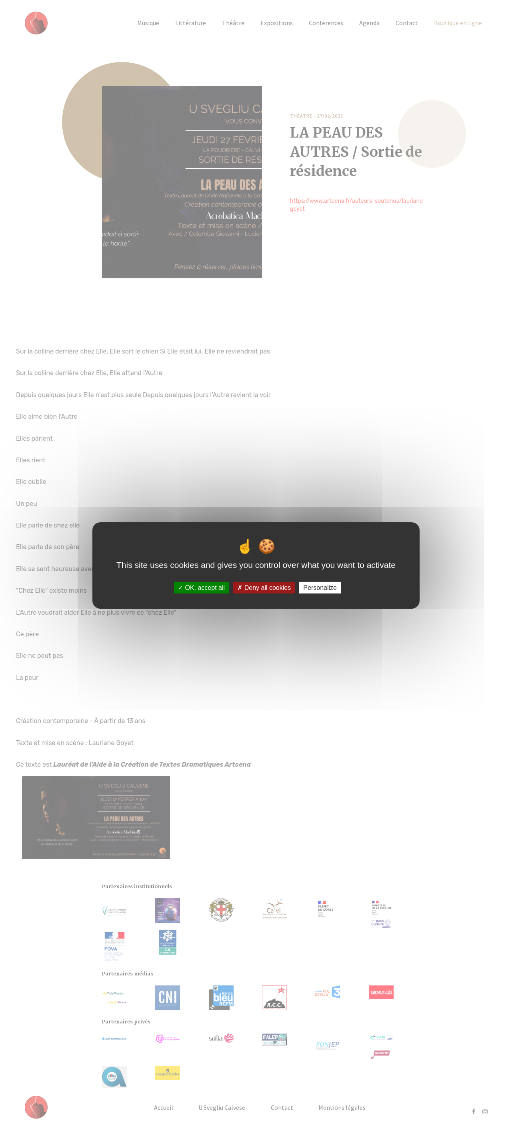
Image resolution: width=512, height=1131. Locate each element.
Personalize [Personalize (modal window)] (320, 587)
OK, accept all (201, 587)
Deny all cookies (264, 587)
